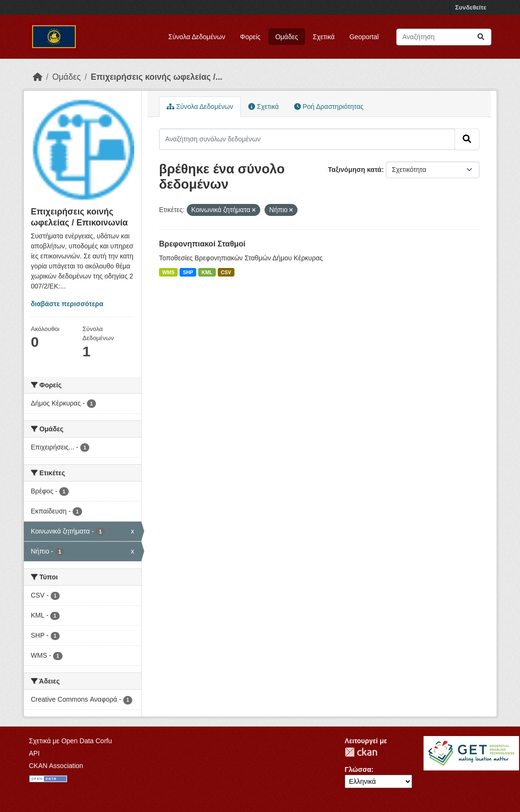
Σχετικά (324, 37)
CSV (226, 272)
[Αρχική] (37, 77)
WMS (168, 272)
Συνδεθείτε (470, 7)
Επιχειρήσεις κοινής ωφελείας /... (157, 77)
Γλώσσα (358, 769)
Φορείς (250, 37)
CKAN (361, 752)
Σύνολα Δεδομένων (197, 37)
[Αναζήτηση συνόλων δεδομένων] (443, 37)
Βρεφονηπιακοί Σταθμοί (202, 244)
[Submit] (480, 37)
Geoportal (364, 37)
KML (207, 272)
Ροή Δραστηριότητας (328, 106)
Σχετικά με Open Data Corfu (70, 741)
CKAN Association (56, 765)
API (34, 753)
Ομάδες (286, 37)
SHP (188, 272)
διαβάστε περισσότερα (67, 304)
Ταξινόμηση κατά (355, 169)
